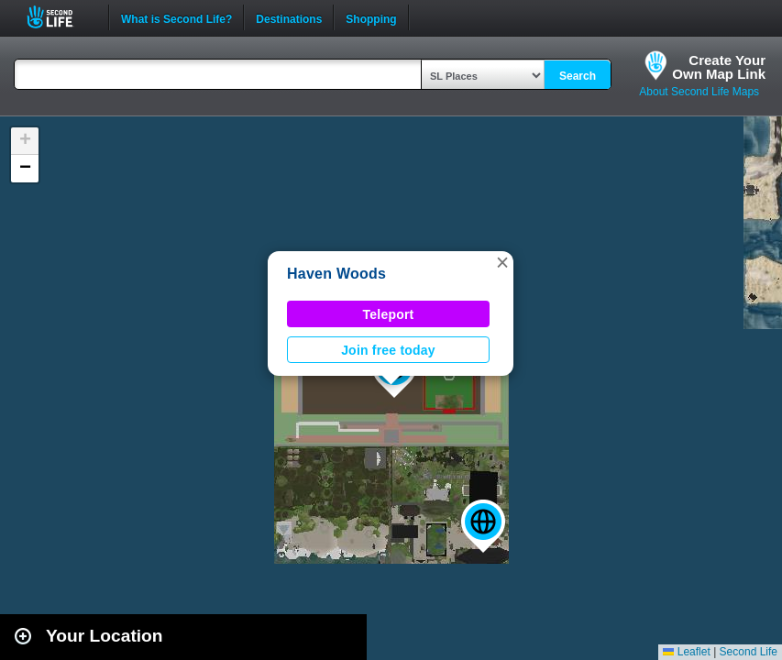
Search (577, 76)
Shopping (371, 17)
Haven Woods (336, 273)
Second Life (60, 17)
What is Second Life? (176, 17)
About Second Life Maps (699, 91)
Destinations (289, 17)
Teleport (388, 314)
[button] (483, 526)
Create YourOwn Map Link (718, 67)
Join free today (388, 350)
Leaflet (686, 651)
